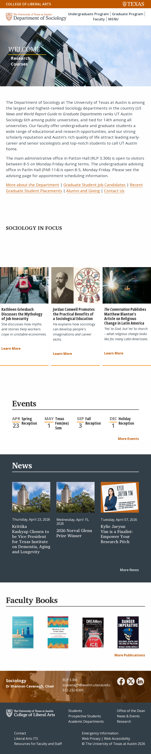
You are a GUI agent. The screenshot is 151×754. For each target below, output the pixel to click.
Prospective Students (84, 716)
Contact (20, 733)
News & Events (128, 716)
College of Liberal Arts (28, 4)
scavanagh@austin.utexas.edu (86, 685)
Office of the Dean (131, 710)
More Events (128, 438)
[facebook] (121, 681)
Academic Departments (86, 721)
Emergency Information (100, 733)
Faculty (99, 19)
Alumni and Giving (83, 190)
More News (129, 569)
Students (75, 710)
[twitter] (130, 681)
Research (124, 721)
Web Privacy (91, 738)
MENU (113, 19)
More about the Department (32, 184)
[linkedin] (140, 681)
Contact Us (114, 190)
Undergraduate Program (88, 14)
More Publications (129, 655)
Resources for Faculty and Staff (38, 743)
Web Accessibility (117, 738)
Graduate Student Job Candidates (94, 184)
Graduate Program (127, 14)
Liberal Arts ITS (26, 738)
